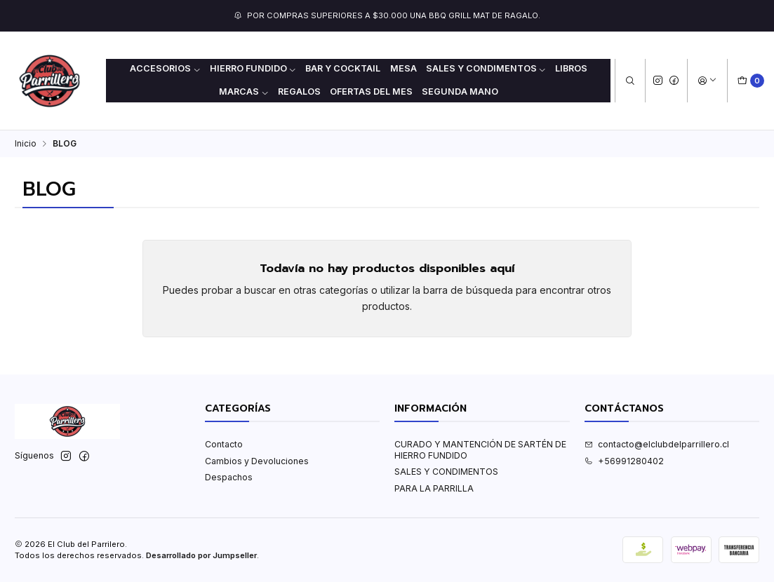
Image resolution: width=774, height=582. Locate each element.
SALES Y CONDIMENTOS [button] (486, 68)
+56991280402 (624, 461)
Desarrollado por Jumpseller (201, 555)
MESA (403, 68)
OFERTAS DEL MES (371, 91)
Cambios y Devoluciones (257, 461)
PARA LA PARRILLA (434, 488)
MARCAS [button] (244, 91)
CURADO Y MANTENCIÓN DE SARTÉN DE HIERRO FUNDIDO (480, 449)
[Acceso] (707, 81)
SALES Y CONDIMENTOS (446, 471)
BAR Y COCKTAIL (342, 68)
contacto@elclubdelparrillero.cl (657, 444)
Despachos (229, 477)
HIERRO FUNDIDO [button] (253, 68)
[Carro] (751, 81)
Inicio (25, 144)
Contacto (224, 444)
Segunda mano (460, 91)
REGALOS (299, 91)
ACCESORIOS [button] (165, 68)
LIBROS (571, 68)
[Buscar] (629, 81)
